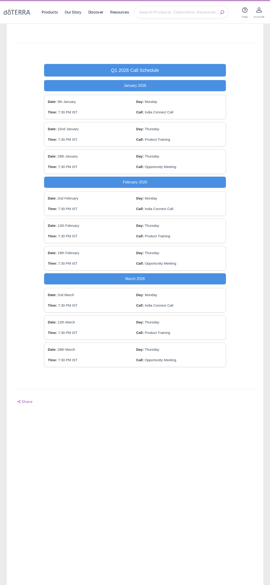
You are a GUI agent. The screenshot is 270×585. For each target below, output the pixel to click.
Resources (119, 12)
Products (50, 12)
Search (222, 12)
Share (25, 401)
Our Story (73, 12)
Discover (96, 12)
